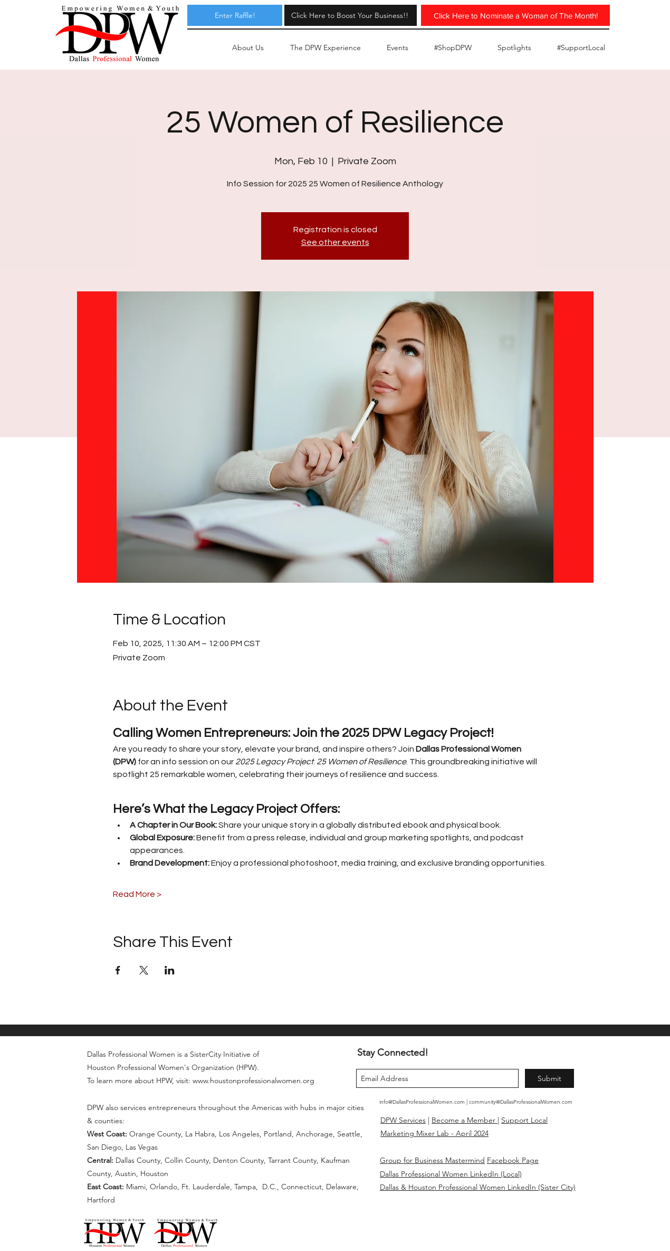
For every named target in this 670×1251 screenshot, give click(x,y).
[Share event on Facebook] (118, 970)
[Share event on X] (144, 970)
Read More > (137, 894)
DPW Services (403, 1120)
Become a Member (464, 1120)
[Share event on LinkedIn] (170, 970)
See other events (335, 242)
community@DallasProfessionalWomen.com (520, 1101)
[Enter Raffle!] (234, 15)
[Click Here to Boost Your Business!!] (349, 15)
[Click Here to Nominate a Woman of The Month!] (515, 15)
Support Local (524, 1120)
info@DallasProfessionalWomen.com (422, 1101)
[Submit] (549, 1078)
